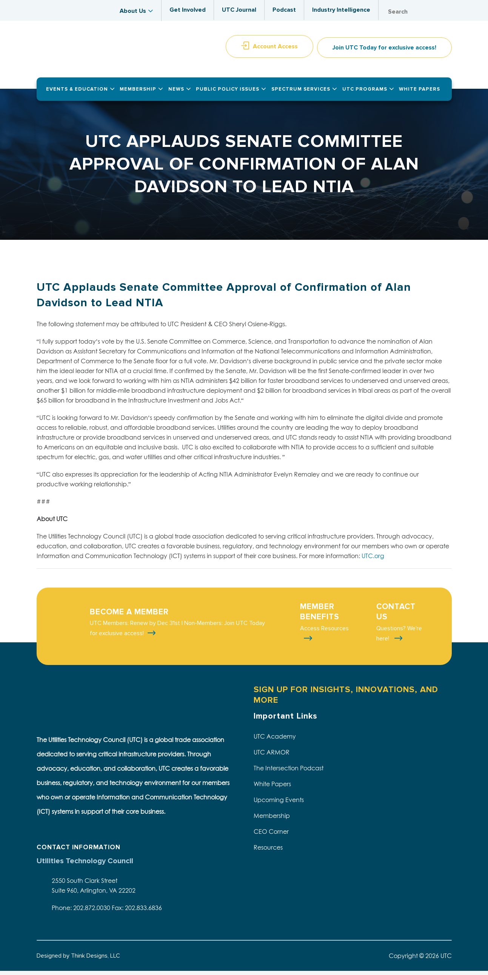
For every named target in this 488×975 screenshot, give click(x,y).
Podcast (284, 10)
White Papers (272, 787)
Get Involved (187, 10)
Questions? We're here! (399, 637)
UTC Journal (239, 10)
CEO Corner (271, 835)
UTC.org (373, 559)
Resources (268, 851)
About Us (133, 11)
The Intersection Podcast (288, 772)
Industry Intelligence (341, 10)
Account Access (275, 50)
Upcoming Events (279, 803)
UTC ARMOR (271, 756)
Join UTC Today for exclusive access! (384, 51)
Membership (272, 819)
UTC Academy (275, 740)
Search (444, 12)
